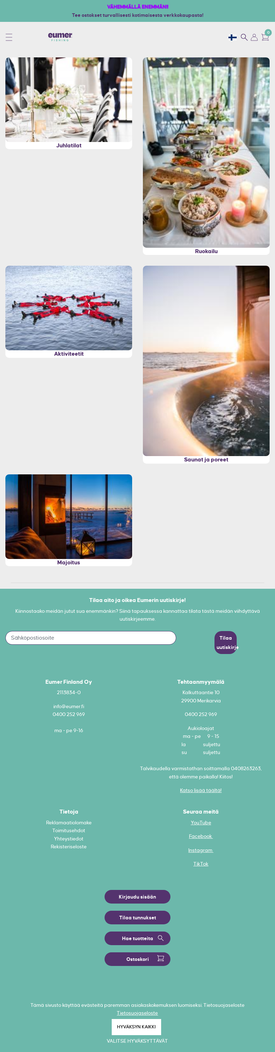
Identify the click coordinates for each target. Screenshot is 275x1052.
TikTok (200, 864)
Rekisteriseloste (69, 846)
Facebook (201, 836)
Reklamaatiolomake (69, 822)
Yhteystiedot (68, 839)
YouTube (201, 822)
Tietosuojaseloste (137, 1013)
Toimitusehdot (68, 830)
